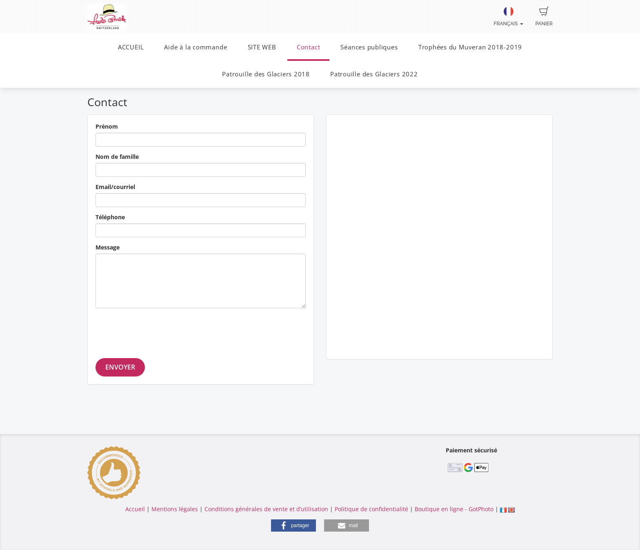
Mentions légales (174, 509)
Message (108, 247)
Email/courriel (115, 187)
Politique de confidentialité (371, 509)
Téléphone (110, 217)
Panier (544, 17)
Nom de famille (117, 156)
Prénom (107, 126)
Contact (308, 47)
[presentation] (158, 330)
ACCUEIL (131, 47)
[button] (293, 525)
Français (508, 17)
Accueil (135, 509)
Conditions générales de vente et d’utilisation (266, 509)
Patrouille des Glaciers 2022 (374, 74)
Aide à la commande (195, 47)
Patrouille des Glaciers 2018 (266, 74)
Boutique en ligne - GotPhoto (454, 509)
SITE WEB (262, 47)
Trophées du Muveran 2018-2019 (470, 47)
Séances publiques (369, 47)
